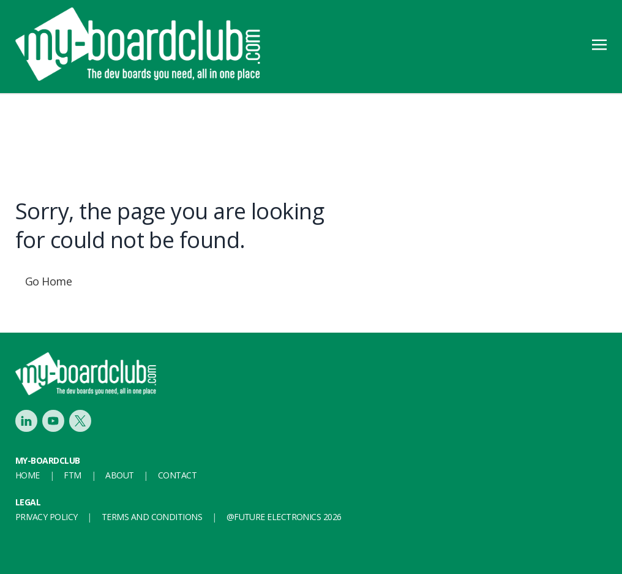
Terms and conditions (152, 517)
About (119, 475)
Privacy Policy (46, 517)
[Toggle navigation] (599, 43)
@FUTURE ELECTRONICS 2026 (284, 517)
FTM (72, 475)
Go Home (48, 281)
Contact (177, 475)
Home (27, 475)
